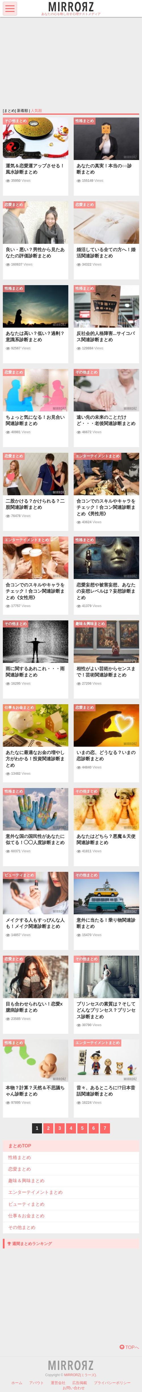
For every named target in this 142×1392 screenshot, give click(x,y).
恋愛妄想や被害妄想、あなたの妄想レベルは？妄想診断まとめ (106, 591)
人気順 (36, 110)
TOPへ (129, 1347)
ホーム (16, 1383)
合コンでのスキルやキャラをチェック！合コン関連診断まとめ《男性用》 (106, 507)
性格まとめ (19, 1157)
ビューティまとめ (26, 1204)
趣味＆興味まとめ (26, 1180)
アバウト (36, 1383)
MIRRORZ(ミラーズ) (80, 1375)
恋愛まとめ (19, 1169)
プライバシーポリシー (112, 1383)
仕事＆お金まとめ (26, 1215)
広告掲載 (79, 1383)
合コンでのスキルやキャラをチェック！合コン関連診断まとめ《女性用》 (35, 591)
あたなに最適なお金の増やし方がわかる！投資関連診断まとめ (35, 759)
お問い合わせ (74, 1388)
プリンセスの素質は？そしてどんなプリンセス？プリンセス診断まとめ (106, 1010)
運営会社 (58, 1383)
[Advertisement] (70, 62)
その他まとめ (21, 1227)
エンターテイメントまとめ (35, 1192)
